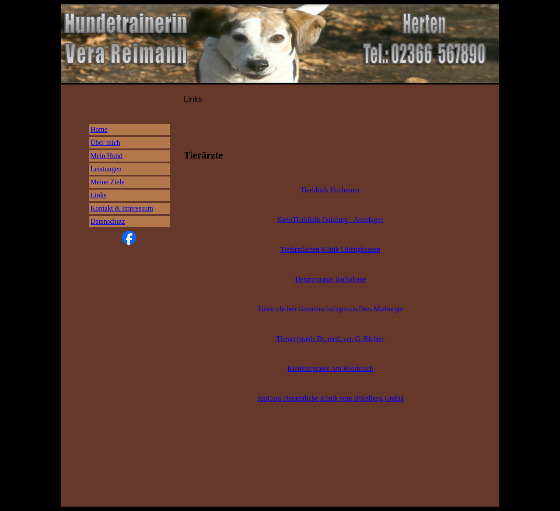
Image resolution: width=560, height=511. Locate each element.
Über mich (105, 142)
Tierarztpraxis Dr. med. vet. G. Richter (330, 338)
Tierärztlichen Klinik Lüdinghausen (330, 249)
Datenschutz (108, 221)
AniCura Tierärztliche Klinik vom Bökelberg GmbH (330, 398)
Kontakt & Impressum (122, 208)
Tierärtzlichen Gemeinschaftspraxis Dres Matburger (330, 309)
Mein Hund (106, 155)
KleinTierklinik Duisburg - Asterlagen (330, 219)
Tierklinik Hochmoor (330, 190)
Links (98, 195)
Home (99, 129)
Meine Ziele (108, 182)
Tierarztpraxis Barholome (330, 279)
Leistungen (106, 169)
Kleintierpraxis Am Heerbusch (330, 368)
